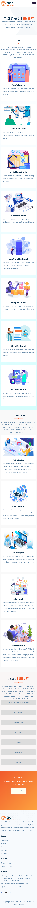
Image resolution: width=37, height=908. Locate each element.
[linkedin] (10, 891)
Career (3, 847)
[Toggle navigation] (34, 3)
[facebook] (2, 891)
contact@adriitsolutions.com (18, 884)
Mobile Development (18, 506)
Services (4, 843)
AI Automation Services (18, 129)
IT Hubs (4, 853)
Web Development (18, 553)
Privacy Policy (6, 863)
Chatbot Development (18, 346)
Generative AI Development (18, 389)
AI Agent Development (18, 215)
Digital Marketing (18, 599)
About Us (4, 840)
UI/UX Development (18, 645)
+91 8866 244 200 (15, 887)
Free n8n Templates (18, 85)
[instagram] (6, 891)
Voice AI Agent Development (18, 259)
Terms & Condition (7, 866)
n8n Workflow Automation (18, 172)
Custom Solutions (18, 460)
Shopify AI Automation (18, 303)
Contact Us (18, 791)
